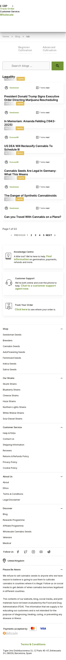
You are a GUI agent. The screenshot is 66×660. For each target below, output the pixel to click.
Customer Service (10, 11)
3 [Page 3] (35, 235)
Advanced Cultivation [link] (50, 49)
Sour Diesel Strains (12, 418)
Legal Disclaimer (11, 499)
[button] (7, 3)
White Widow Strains (13, 413)
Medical (7, 543)
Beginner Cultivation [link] (25, 49)
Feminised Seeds (12, 358)
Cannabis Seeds (11, 346)
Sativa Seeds (10, 369)
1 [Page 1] (27, 235)
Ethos (6, 488)
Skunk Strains (10, 384)
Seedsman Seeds (12, 334)
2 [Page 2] (31, 235)
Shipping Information (13, 444)
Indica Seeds (9, 363)
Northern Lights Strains (14, 407)
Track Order (7, 8)
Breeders (7, 340)
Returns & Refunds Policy (16, 456)
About (6, 482)
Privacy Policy (10, 462)
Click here (21, 309)
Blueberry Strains (11, 389)
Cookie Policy (10, 468)
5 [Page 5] (43, 235)
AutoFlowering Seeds (14, 352)
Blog (5, 514)
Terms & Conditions (13, 494)
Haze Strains (9, 401)
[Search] (26, 66)
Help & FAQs (9, 433)
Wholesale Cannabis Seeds (17, 531)
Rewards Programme (14, 520)
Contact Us (8, 439)
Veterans (7, 537)
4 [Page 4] (39, 235)
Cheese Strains (11, 395)
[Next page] (51, 235)
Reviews (7, 450)
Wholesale (7, 14)
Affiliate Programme (13, 525)
